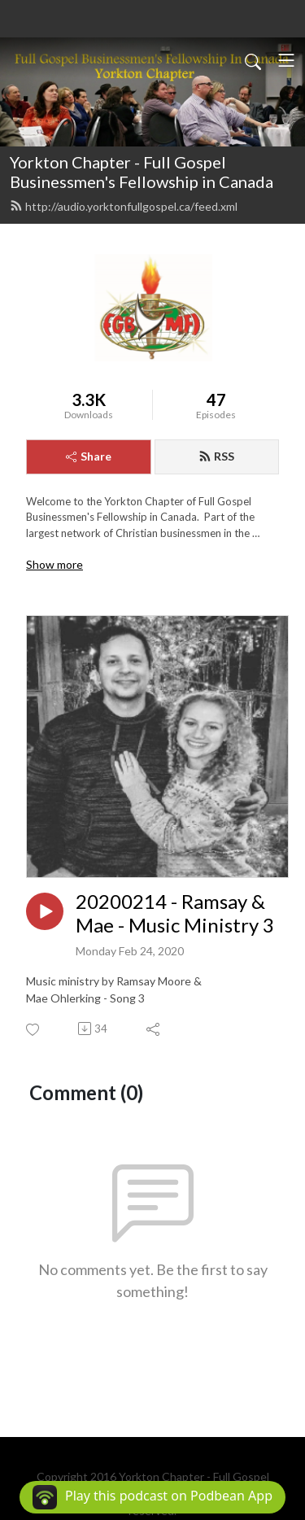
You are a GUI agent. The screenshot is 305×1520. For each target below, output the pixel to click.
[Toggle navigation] (286, 60)
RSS (216, 456)
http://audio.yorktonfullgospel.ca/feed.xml (123, 206)
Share (88, 456)
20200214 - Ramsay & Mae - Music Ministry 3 (175, 913)
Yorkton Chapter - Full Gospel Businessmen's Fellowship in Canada (141, 171)
